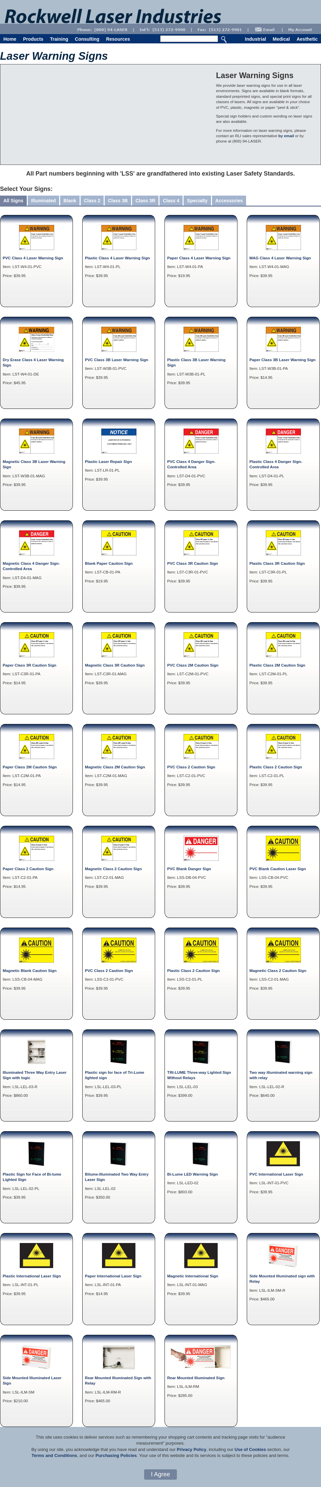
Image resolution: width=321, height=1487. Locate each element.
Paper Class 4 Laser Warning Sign (198, 258)
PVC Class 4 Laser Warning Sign (33, 258)
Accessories (229, 200)
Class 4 (171, 200)
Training (59, 39)
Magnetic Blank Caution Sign (30, 970)
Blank (70, 200)
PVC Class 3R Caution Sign (192, 563)
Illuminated (43, 200)
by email (286, 136)
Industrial (255, 39)
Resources (118, 39)
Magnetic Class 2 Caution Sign (113, 868)
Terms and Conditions (54, 1455)
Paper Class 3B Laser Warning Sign (282, 359)
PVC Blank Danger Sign (189, 868)
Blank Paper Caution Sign (109, 563)
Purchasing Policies (116, 1455)
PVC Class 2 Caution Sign (191, 767)
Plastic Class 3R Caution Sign (277, 563)
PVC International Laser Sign (276, 1174)
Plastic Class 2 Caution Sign (275, 767)
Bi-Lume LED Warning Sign (192, 1174)
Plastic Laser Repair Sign (108, 461)
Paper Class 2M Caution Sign (30, 767)
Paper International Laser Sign (113, 1276)
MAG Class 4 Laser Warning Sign (280, 258)
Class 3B (118, 200)
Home (9, 39)
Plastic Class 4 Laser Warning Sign (117, 258)
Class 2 (92, 200)
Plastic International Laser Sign (32, 1276)
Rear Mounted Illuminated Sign (195, 1378)
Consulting (87, 39)
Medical (281, 39)
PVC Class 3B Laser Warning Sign (116, 359)
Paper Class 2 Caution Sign (28, 868)
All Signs (13, 200)
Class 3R (145, 200)
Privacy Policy (191, 1449)
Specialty (197, 200)
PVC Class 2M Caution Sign (192, 665)
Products (33, 39)
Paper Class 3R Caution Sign (29, 665)
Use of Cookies (250, 1449)
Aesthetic (307, 39)
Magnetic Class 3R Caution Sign (115, 665)
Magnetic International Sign (192, 1276)
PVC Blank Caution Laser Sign (277, 868)
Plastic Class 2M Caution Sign (277, 665)
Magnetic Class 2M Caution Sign (115, 767)
